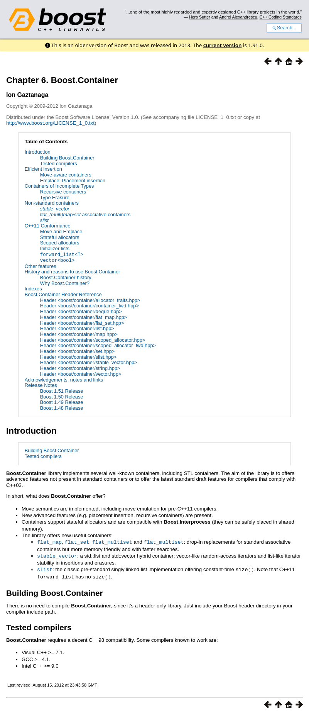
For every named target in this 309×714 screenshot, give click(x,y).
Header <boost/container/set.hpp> (77, 351)
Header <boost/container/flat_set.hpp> (82, 322)
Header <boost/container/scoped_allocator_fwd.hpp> (98, 345)
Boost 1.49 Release (61, 402)
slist (44, 568)
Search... (284, 28)
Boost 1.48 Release (61, 407)
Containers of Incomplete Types (59, 186)
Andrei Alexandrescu (238, 17)
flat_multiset (112, 541)
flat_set (76, 541)
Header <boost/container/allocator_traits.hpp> (90, 299)
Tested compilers (58, 163)
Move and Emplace (61, 231)
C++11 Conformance (48, 226)
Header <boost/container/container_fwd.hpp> (89, 305)
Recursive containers (63, 192)
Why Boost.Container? (64, 282)
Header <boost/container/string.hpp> (80, 368)
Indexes (33, 288)
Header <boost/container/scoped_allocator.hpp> (92, 339)
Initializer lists (54, 248)
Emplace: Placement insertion (72, 180)
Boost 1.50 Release (61, 396)
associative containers (85, 214)
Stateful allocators (59, 237)
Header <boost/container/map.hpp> (79, 334)
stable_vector (57, 554)
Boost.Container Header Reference (63, 294)
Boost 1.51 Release (61, 390)
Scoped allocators (59, 243)
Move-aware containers (65, 175)
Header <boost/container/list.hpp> (77, 328)
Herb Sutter (199, 17)
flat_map (49, 541)
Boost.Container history (65, 277)
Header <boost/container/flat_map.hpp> (83, 317)
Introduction (38, 152)
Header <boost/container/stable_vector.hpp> (88, 362)
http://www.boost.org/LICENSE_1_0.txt (50, 123)
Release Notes (41, 385)
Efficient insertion (43, 169)
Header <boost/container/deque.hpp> (81, 311)
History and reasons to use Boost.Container (72, 271)
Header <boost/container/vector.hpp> (81, 374)
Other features (40, 265)
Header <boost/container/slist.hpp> (78, 356)
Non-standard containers (52, 203)
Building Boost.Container (67, 158)
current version (222, 45)
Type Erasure (54, 197)
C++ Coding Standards (281, 17)
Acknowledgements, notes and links (64, 379)
